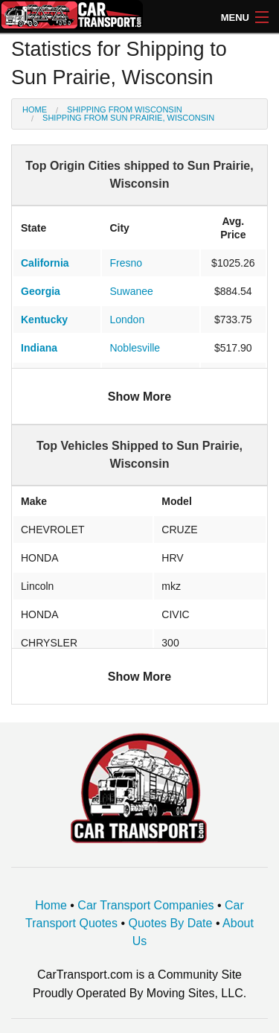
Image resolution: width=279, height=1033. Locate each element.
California (45, 263)
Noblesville (134, 348)
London (126, 319)
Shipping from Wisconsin (124, 109)
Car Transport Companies (145, 905)
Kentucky (44, 319)
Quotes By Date (171, 923)
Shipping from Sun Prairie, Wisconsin (128, 117)
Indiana (39, 348)
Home (34, 109)
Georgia (40, 291)
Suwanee (131, 291)
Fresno (125, 263)
